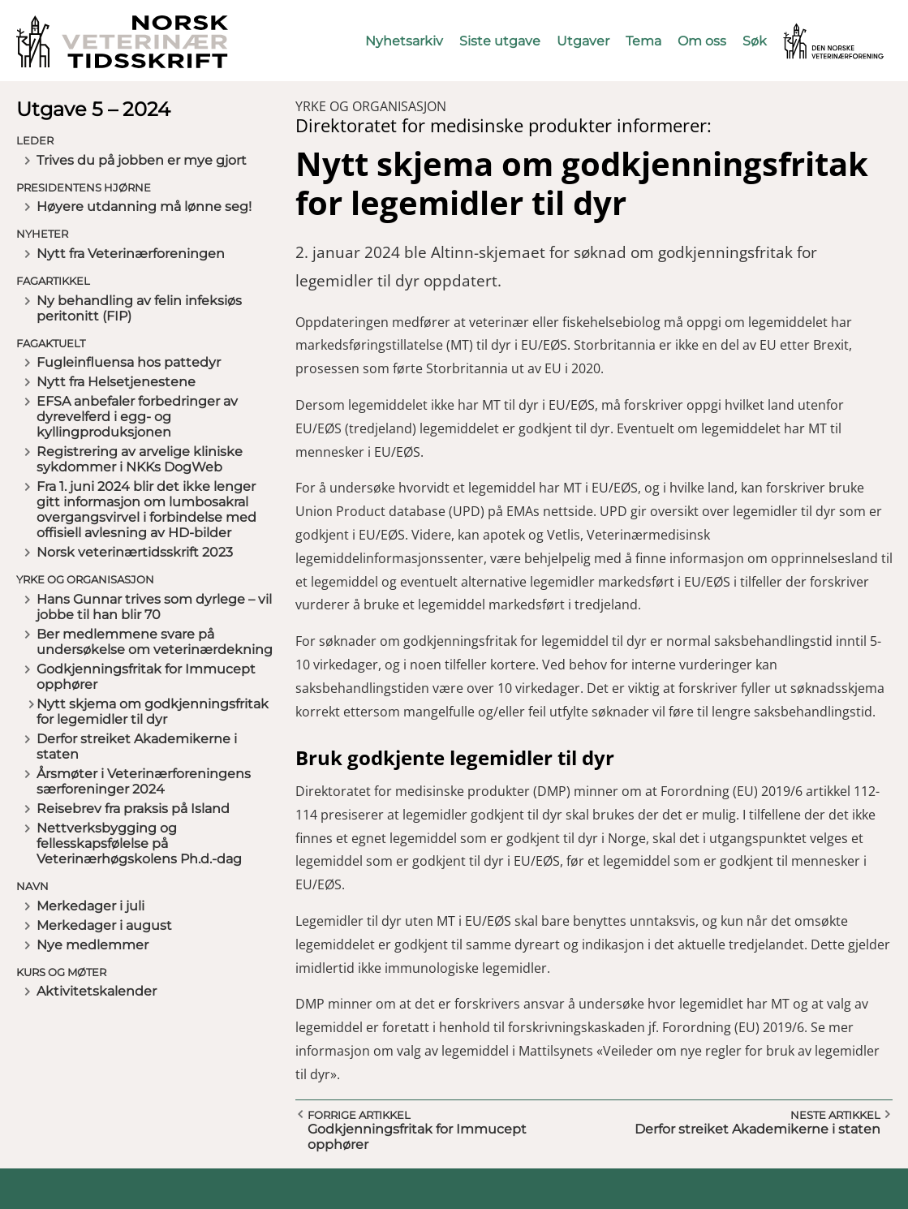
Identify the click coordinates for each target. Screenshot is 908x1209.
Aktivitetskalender (97, 991)
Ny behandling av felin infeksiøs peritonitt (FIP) (139, 308)
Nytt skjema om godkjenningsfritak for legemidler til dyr (153, 711)
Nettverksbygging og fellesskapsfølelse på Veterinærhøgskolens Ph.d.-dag (139, 843)
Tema (643, 41)
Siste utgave (499, 41)
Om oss (702, 41)
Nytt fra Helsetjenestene (116, 381)
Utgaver (583, 41)
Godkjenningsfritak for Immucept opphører (146, 676)
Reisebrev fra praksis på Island (133, 808)
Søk (754, 41)
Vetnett (808, 30)
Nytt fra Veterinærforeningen (131, 253)
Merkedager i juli (90, 906)
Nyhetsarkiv (404, 41)
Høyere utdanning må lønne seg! (144, 206)
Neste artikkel (835, 1114)
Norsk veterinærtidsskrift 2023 (135, 552)
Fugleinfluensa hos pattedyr (129, 362)
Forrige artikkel (359, 1114)
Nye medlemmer (92, 945)
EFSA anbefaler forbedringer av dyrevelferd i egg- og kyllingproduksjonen (137, 417)
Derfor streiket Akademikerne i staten (137, 746)
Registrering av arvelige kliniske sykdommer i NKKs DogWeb (140, 459)
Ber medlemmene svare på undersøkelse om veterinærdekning (155, 641)
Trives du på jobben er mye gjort (142, 160)
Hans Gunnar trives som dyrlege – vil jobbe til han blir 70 (154, 607)
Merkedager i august (104, 925)
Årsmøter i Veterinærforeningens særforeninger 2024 (144, 781)
